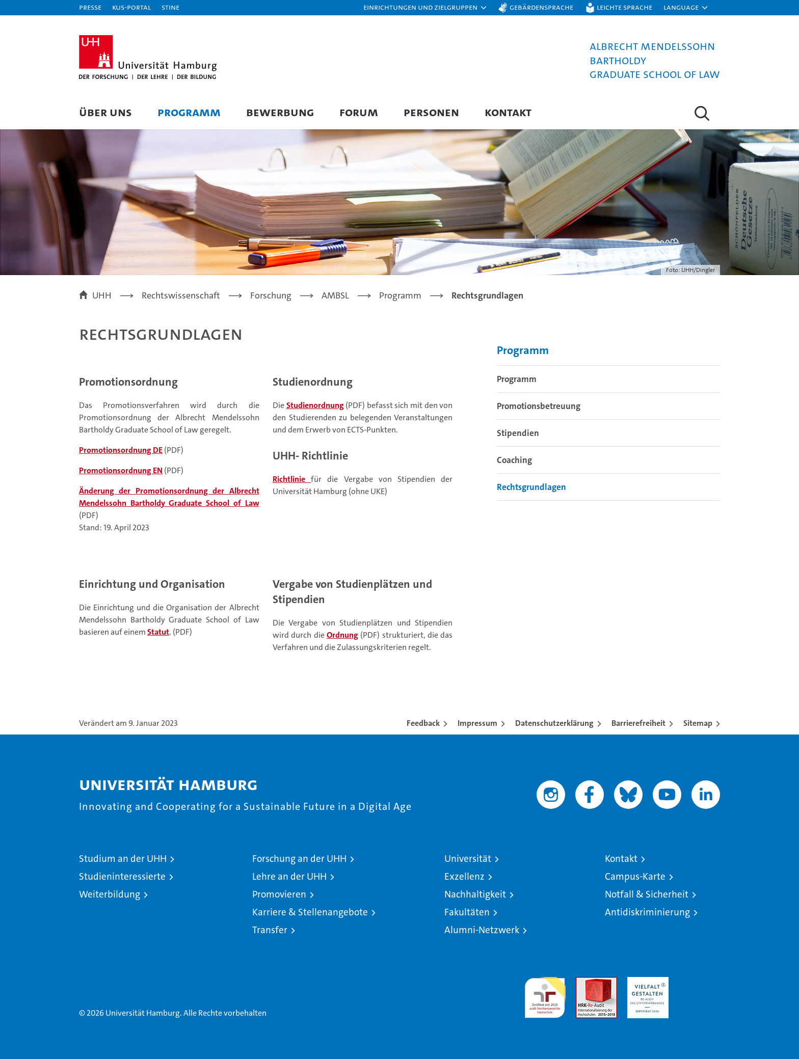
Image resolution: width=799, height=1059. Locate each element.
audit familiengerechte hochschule (545, 993)
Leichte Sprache (624, 7)
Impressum (477, 723)
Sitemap (697, 723)
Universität (467, 858)
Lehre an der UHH (289, 876)
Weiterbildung (109, 894)
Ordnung (342, 635)
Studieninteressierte (122, 876)
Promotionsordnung (128, 381)
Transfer (269, 930)
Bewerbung (280, 111)
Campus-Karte (635, 876)
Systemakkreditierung (699, 982)
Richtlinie (292, 479)
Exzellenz (464, 876)
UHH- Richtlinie (310, 455)
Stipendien (518, 433)
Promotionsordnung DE (121, 450)
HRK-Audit (645, 982)
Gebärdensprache (541, 7)
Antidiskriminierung (647, 912)
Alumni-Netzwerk (481, 930)
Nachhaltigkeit (475, 894)
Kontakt (508, 111)
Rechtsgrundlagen (531, 487)
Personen (431, 111)
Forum (358, 111)
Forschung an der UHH (299, 858)
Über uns (105, 111)
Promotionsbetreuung (538, 406)
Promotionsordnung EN (121, 470)
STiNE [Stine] (170, 7)
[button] (425, 7)
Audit (585, 982)
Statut (158, 632)
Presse (90, 7)
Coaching (514, 460)
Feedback (423, 723)
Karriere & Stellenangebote (310, 912)
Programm (189, 111)
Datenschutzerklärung (554, 723)
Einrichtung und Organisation (152, 584)
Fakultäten (467, 912)
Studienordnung (313, 381)
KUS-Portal (131, 7)
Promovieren (279, 894)
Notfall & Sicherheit (646, 894)
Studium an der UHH (123, 858)
